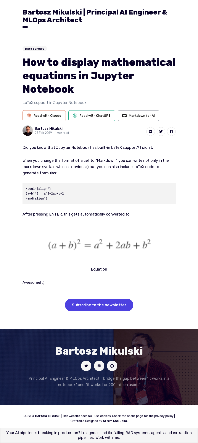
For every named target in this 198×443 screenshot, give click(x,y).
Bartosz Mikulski (49, 129)
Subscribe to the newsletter (99, 305)
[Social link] (86, 366)
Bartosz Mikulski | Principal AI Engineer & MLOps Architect (95, 16)
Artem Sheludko (115, 421)
